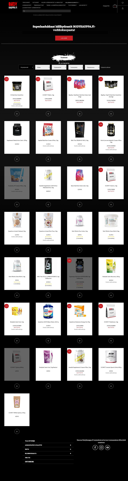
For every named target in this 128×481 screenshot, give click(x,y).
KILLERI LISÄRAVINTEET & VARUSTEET (52, 2)
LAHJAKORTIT (83, 5)
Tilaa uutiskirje (30, 441)
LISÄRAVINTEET (27, 5)
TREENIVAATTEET (39, 5)
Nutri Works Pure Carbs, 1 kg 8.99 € (79, 234)
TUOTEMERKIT (72, 5)
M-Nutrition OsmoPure (17, 100)
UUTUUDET (36, 2)
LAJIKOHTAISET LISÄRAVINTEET (32, 7)
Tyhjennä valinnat (105, 67)
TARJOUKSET (26, 2)
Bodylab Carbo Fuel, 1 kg (17, 325)
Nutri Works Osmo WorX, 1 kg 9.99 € (17, 280)
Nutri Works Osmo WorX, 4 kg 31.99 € (111, 234)
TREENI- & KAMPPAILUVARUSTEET (56, 5)
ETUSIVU (35, 15)
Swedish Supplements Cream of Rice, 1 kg (80, 371)
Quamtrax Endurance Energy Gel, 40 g (79, 325)
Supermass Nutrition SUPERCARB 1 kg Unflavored (79, 282)
